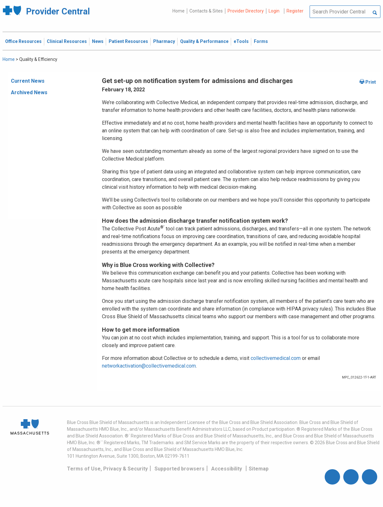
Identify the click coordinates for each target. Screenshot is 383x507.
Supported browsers (179, 469)
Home (178, 10)
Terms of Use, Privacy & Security (107, 469)
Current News (28, 81)
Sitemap (259, 469)
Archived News (29, 92)
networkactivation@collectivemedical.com (149, 366)
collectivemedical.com (276, 358)
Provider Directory (246, 10)
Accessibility (226, 469)
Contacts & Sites (206, 10)
